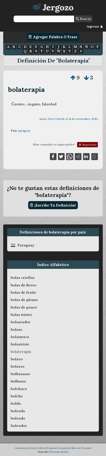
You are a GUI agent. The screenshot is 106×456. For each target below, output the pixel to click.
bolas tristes (21, 315)
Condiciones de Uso (24, 448)
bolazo (17, 359)
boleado (18, 418)
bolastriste (20, 344)
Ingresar (95, 26)
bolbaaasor (20, 374)
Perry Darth (56, 119)
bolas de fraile (23, 292)
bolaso (16, 330)
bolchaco (19, 389)
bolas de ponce (24, 307)
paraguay (24, 130)
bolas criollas (22, 278)
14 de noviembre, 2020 (83, 119)
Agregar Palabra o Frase (53, 37)
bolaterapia (26, 89)
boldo (16, 403)
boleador (19, 426)
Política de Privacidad (80, 448)
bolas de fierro (23, 285)
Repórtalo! (87, 144)
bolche (17, 396)
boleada (18, 411)
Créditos (40, 448)
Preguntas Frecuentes (57, 448)
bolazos (17, 366)
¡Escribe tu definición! (53, 205)
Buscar (83, 19)
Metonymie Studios (58, 452)
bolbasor (18, 381)
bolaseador (20, 322)
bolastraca (20, 337)
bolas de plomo (24, 300)
